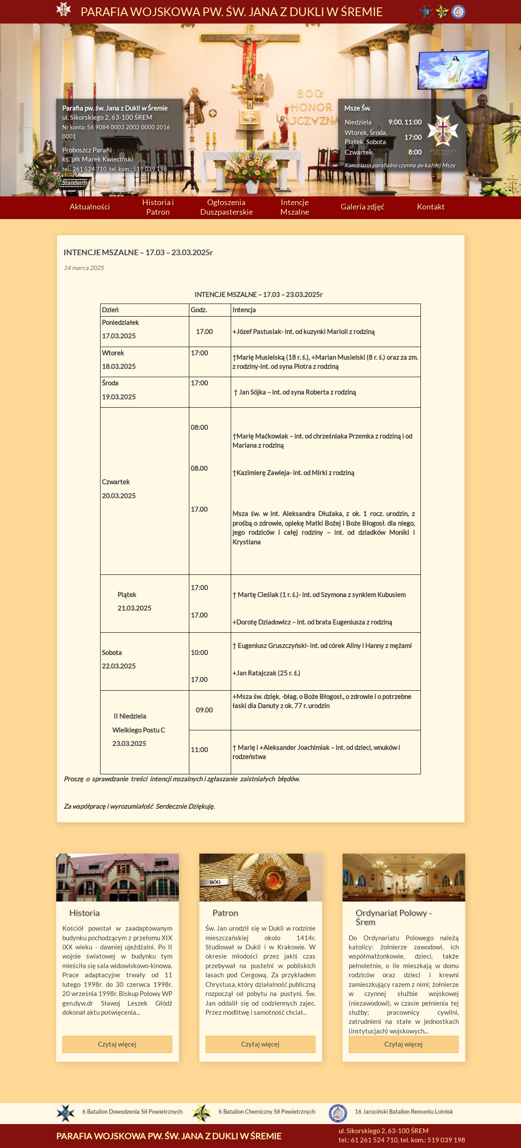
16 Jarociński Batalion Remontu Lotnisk (404, 1111)
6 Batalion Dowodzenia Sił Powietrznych (132, 1111)
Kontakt (431, 206)
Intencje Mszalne (294, 206)
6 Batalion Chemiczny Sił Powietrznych (266, 1111)
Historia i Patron (158, 206)
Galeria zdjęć (362, 206)
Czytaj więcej (117, 1044)
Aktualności (90, 206)
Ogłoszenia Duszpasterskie (226, 206)
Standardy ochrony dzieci (93, 182)
